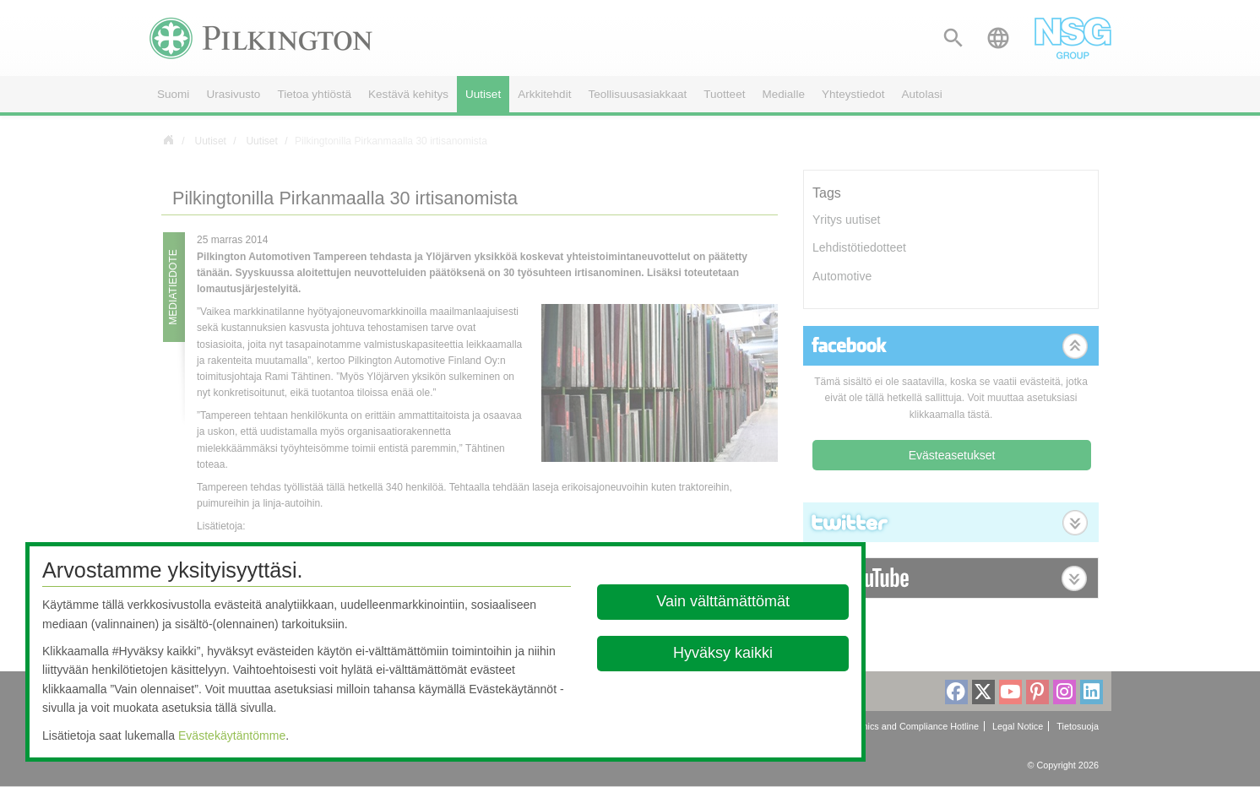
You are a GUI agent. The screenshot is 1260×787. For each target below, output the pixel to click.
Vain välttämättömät (723, 601)
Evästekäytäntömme (231, 735)
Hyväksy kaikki (724, 652)
